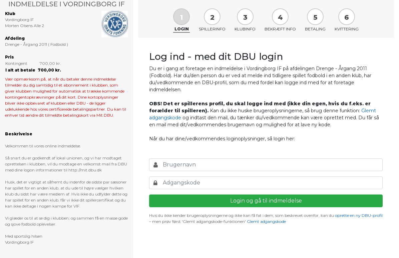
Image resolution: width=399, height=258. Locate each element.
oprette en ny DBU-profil (359, 215)
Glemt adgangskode (266, 221)
